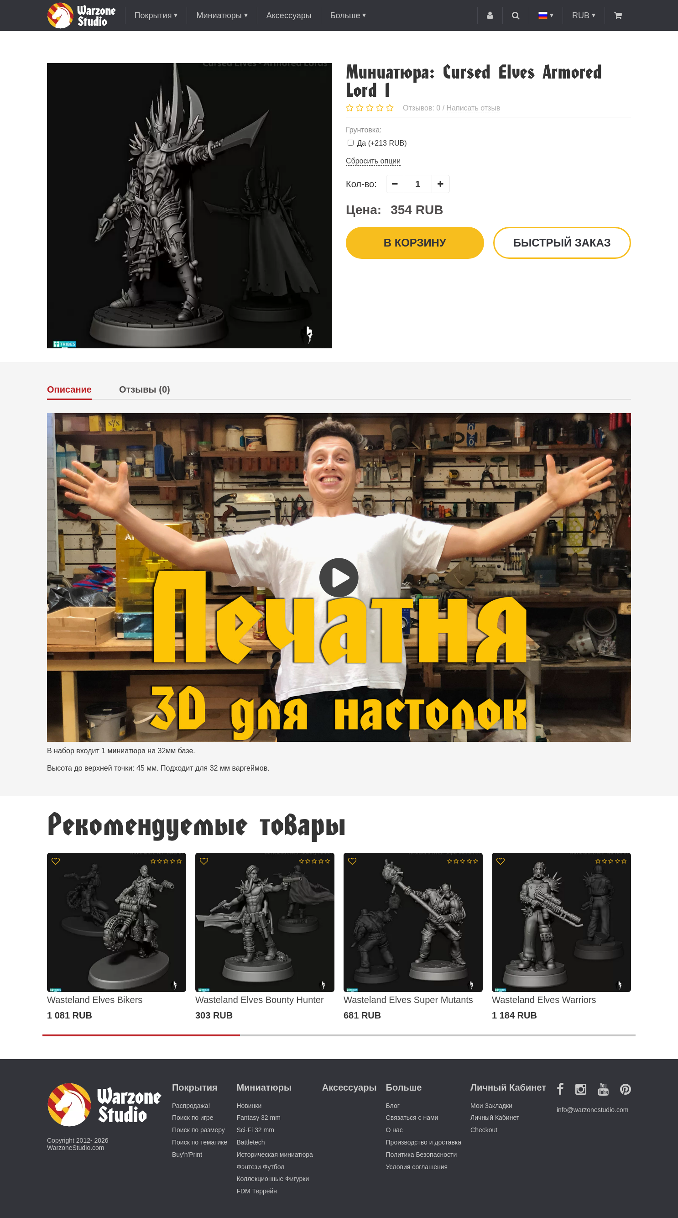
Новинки (248, 1105)
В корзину (414, 242)
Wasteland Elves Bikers (94, 1000)
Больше (345, 15)
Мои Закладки (491, 1105)
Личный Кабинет (494, 1117)
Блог (393, 1105)
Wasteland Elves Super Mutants (408, 1000)
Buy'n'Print (187, 1154)
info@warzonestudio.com (592, 1109)
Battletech (250, 1142)
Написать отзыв (474, 108)
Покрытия (153, 15)
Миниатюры (218, 15)
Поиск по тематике (199, 1142)
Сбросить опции (373, 161)
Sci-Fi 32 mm (255, 1130)
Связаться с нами (412, 1117)
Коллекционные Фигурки (272, 1178)
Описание (69, 389)
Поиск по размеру (198, 1130)
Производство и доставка (424, 1142)
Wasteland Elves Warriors (544, 1000)
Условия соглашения (417, 1167)
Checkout (483, 1130)
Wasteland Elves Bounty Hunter (259, 1000)
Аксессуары (289, 15)
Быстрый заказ (562, 242)
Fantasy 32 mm (258, 1117)
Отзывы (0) (144, 389)
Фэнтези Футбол (260, 1167)
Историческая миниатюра (274, 1154)
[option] (116, 937)
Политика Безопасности (421, 1154)
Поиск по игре (192, 1117)
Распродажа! (191, 1105)
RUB (580, 15)
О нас (394, 1130)
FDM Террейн (256, 1191)
